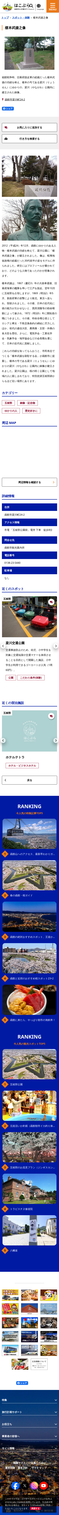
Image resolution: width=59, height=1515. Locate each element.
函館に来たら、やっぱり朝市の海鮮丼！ (32, 1020)
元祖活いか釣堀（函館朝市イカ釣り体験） (33, 1126)
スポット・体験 (21, 17)
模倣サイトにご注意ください (29, 1463)
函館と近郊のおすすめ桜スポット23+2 (32, 978)
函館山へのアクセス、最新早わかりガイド (33, 854)
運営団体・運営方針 (16, 1468)
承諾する (35, 1508)
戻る (18, 780)
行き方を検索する (22, 139)
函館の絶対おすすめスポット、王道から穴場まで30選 (33, 937)
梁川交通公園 (15, 643)
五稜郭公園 (16, 1084)
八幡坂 (14, 1250)
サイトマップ (39, 1468)
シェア (8, 108)
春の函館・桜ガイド (21, 895)
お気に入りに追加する (23, 127)
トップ (5, 17)
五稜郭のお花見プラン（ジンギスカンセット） (33, 1167)
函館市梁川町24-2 (15, 99)
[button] (3, 646)
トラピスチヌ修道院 (21, 1209)
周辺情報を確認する (36, 482)
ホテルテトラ (15, 757)
